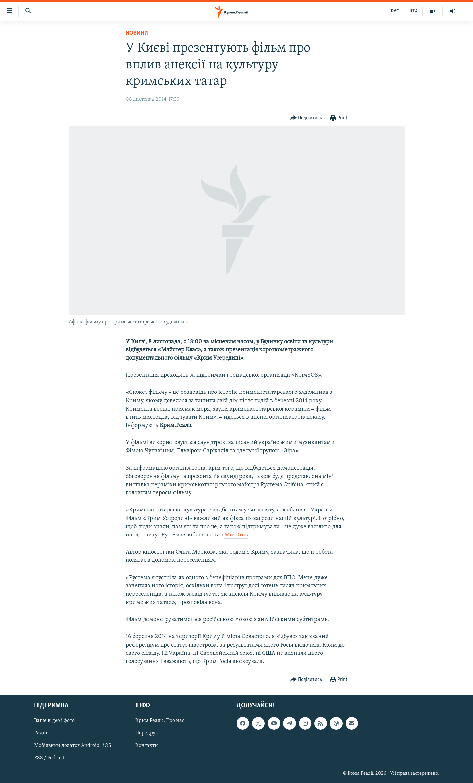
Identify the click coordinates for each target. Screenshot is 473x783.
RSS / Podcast (49, 758)
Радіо (40, 733)
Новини (137, 33)
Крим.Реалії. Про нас (159, 721)
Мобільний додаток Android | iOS (72, 745)
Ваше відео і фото (54, 721)
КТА (413, 11)
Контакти (146, 745)
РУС (395, 11)
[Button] (306, 118)
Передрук (146, 733)
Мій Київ (236, 535)
